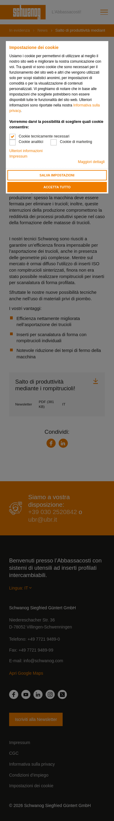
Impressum (18, 156)
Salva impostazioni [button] (57, 175)
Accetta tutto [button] (57, 187)
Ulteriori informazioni (26, 151)
